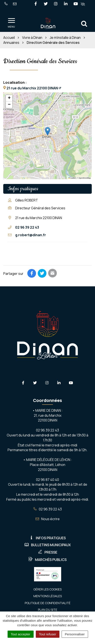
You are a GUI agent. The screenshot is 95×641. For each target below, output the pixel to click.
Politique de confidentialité (47, 603)
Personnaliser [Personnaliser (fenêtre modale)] (75, 634)
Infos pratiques (47, 538)
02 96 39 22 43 (27, 227)
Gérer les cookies (47, 589)
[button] (47, 131)
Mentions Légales (47, 596)
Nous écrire (48, 518)
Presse (47, 552)
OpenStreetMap (85, 178)
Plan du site (47, 610)
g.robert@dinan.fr (30, 235)
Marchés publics (47, 559)
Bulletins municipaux (48, 545)
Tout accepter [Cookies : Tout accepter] (20, 634)
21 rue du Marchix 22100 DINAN (32, 88)
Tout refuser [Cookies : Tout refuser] (47, 634)
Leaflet (72, 178)
